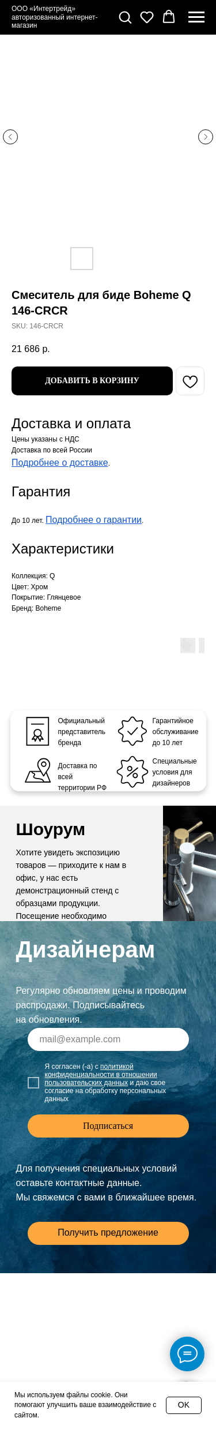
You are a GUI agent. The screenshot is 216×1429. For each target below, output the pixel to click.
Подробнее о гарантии (94, 520)
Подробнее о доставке (60, 462)
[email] (108, 1039)
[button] (125, 17)
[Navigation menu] (196, 17)
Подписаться (108, 1126)
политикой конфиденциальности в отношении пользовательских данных (101, 1075)
